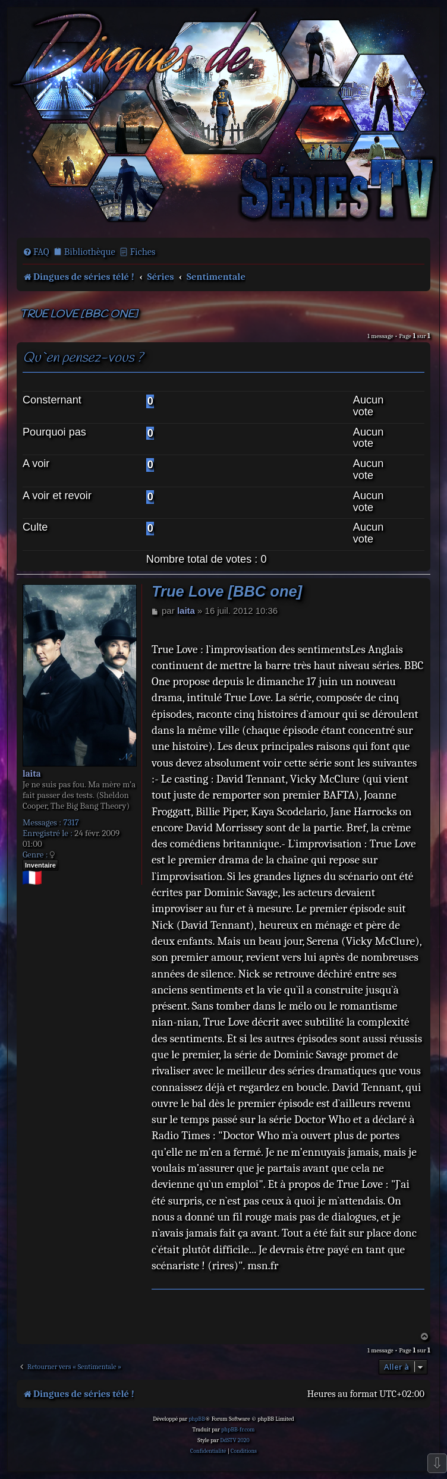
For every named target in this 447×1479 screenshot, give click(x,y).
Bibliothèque (89, 251)
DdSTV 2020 (234, 1440)
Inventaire (40, 865)
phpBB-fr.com (237, 1429)
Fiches (143, 251)
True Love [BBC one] (78, 314)
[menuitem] (36, 252)
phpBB (196, 1419)
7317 (70, 822)
